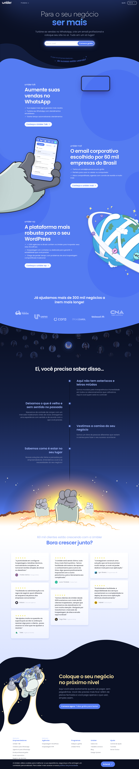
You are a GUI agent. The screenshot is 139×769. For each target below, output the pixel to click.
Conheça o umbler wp (38, 265)
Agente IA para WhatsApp (21, 749)
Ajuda (123, 3)
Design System (96, 752)
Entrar (131, 3)
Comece (86, 43)
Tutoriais (113, 747)
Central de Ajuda (115, 744)
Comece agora (79, 706)
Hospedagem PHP (48, 747)
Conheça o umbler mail (84, 185)
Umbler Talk (16, 744)
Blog (92, 749)
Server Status (114, 749)
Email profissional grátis (20, 752)
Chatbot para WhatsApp (21, 747)
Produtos (24, 3)
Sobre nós (94, 744)
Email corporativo (18, 755)
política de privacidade (68, 765)
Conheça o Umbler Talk (38, 124)
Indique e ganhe (76, 744)
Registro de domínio (19, 758)
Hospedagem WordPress (50, 744)
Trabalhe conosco (97, 747)
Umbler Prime (75, 747)
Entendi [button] (108, 764)
